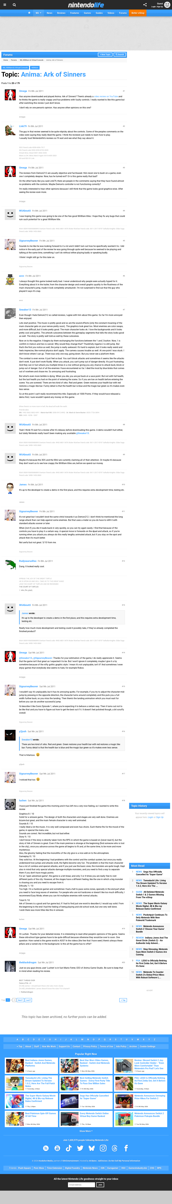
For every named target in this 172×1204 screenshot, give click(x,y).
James (23, 484)
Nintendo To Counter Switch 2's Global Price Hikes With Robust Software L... (150, 975)
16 (124, 731)
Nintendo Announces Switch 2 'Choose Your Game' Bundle (150, 929)
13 (124, 605)
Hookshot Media (46, 1161)
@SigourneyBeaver (42, 658)
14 (124, 653)
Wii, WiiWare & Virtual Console (31, 60)
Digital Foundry (72, 1168)
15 (124, 686)
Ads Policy (121, 1046)
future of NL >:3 (25, 983)
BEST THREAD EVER (27, 980)
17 (124, 774)
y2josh (22, 731)
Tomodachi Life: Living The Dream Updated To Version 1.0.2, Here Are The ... (151, 883)
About (28, 1046)
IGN (102, 1168)
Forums (8, 54)
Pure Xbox (39, 1168)
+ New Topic (105, 54)
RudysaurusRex (27, 561)
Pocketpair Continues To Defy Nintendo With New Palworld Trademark (151, 918)
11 (124, 511)
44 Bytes (93, 1161)
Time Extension (54, 1168)
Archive (133, 1046)
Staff (36, 1046)
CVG (152, 1168)
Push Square (24, 1168)
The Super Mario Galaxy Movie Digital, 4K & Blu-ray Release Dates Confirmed (151, 906)
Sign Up (160, 7)
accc (21, 275)
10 (124, 484)
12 (124, 561)
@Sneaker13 (82, 433)
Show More (86, 1131)
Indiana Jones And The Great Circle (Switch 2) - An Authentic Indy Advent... (152, 940)
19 (124, 929)
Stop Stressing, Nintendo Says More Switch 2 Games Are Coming (152, 952)
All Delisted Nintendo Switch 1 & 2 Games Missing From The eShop (150, 895)
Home (5, 60)
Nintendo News (90, 1168)
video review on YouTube (106, 96)
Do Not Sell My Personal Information (124, 1161)
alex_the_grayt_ (27, 590)
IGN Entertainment (71, 1161)
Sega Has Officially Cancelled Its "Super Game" (149, 873)
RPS (159, 1168)
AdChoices (102, 1161)
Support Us (64, 1046)
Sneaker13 (25, 309)
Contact (76, 1046)
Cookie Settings (147, 1046)
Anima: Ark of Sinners (53, 74)
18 (124, 800)
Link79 (23, 126)
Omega (23, 91)
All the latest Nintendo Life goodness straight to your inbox (86, 1178)
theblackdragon (27, 962)
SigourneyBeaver (28, 240)
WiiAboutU (25, 210)
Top (19, 1046)
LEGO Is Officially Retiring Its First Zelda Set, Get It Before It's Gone (151, 963)
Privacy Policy (90, 1046)
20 (124, 962)
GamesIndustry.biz (138, 1168)
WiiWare (34, 68)
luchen (22, 800)
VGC (123, 1168)
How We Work (49, 1046)
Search (120, 54)
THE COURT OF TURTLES (28, 587)
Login (153, 7)
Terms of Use (106, 1046)
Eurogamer (112, 1168)
